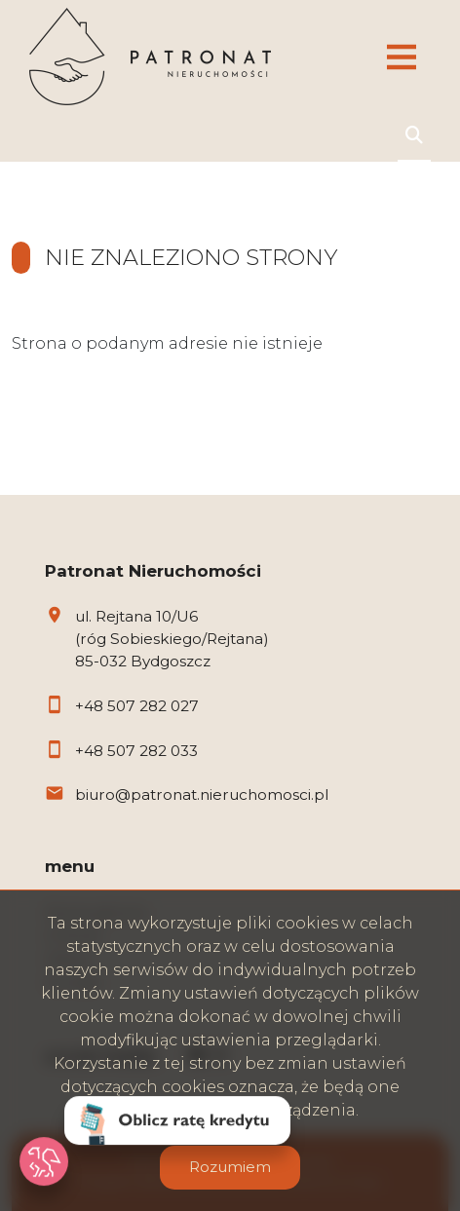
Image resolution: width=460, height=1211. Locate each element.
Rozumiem (230, 1166)
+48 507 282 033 (136, 750)
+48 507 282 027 (137, 706)
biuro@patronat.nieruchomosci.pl (201, 794)
